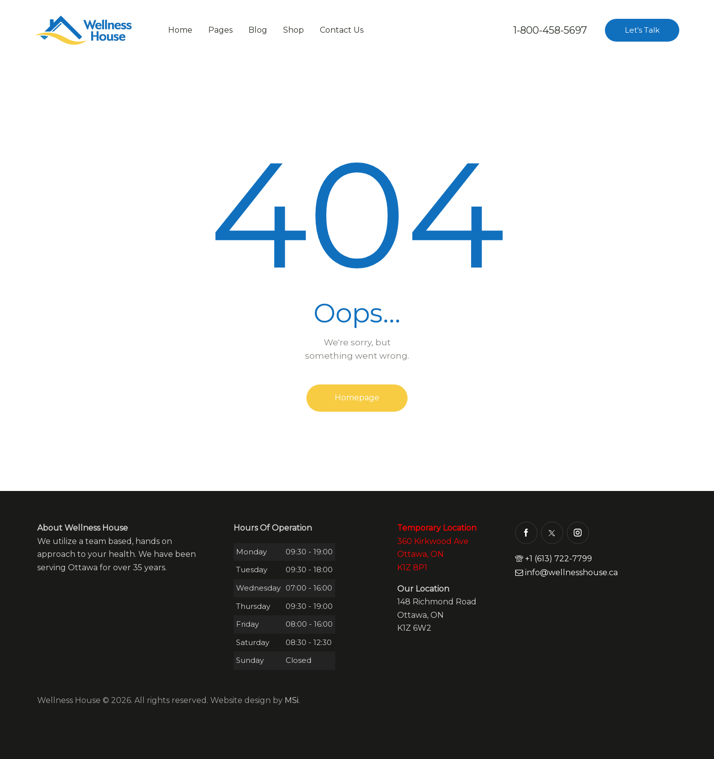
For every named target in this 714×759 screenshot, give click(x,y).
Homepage (357, 397)
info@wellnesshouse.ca (566, 572)
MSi (291, 700)
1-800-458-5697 (550, 30)
